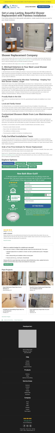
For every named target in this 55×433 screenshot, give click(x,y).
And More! (27, 394)
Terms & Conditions (36, 214)
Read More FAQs (8, 264)
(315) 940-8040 (27, 351)
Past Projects (27, 411)
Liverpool (27, 387)
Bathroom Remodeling (27, 377)
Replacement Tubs (20, 163)
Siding (27, 376)
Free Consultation (43, 6)
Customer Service (27, 366)
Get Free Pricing (37, 206)
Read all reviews (7, 240)
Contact (27, 361)
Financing (27, 364)
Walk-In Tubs (33, 166)
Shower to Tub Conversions (34, 163)
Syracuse (27, 385)
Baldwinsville (27, 392)
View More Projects (6, 316)
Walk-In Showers (23, 166)
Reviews (27, 407)
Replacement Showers (8, 163)
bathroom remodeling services (8, 155)
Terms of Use (28, 428)
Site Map (33, 428)
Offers (27, 405)
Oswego (27, 390)
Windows (27, 374)
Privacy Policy (42, 214)
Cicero (27, 388)
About (27, 401)
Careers (27, 409)
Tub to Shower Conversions (9, 166)
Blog (27, 403)
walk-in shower (21, 63)
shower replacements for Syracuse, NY (23, 59)
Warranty (27, 363)
